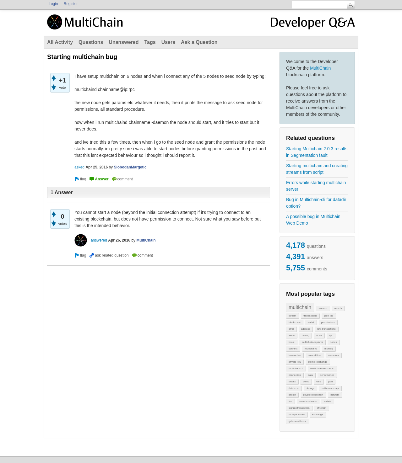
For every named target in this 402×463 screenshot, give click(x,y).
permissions (328, 322)
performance (327, 375)
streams (322, 308)
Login (53, 4)
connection (295, 375)
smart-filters (314, 355)
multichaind (311, 348)
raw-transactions (326, 328)
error (291, 328)
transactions (310, 315)
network (334, 394)
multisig (328, 348)
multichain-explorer (312, 342)
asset (292, 335)
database (294, 388)
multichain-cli (296, 368)
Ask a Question (199, 42)
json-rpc (328, 315)
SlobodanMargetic (130, 167)
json (330, 381)
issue (292, 342)
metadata (333, 355)
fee (290, 401)
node (319, 335)
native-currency (330, 388)
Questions (91, 42)
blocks (292, 381)
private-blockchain (313, 394)
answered (99, 240)
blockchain (295, 322)
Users (168, 42)
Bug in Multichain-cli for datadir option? (316, 203)
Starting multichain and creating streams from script (317, 169)
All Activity (60, 42)
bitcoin (292, 394)
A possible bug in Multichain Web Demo (313, 220)
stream (292, 315)
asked (79, 167)
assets (338, 308)
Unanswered (124, 42)
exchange (317, 414)
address (305, 328)
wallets (327, 401)
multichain (300, 307)
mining (305, 335)
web (318, 381)
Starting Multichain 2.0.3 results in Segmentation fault (316, 152)
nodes (333, 342)
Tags (149, 42)
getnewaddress (297, 421)
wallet (311, 322)
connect (293, 348)
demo (306, 381)
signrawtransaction (299, 408)
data (310, 375)
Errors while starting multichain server (316, 186)
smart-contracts (308, 401)
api (331, 335)
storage (310, 388)
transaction (295, 355)
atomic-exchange (317, 361)
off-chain (321, 408)
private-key (295, 361)
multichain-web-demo (322, 368)
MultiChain (320, 68)
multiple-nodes (297, 414)
